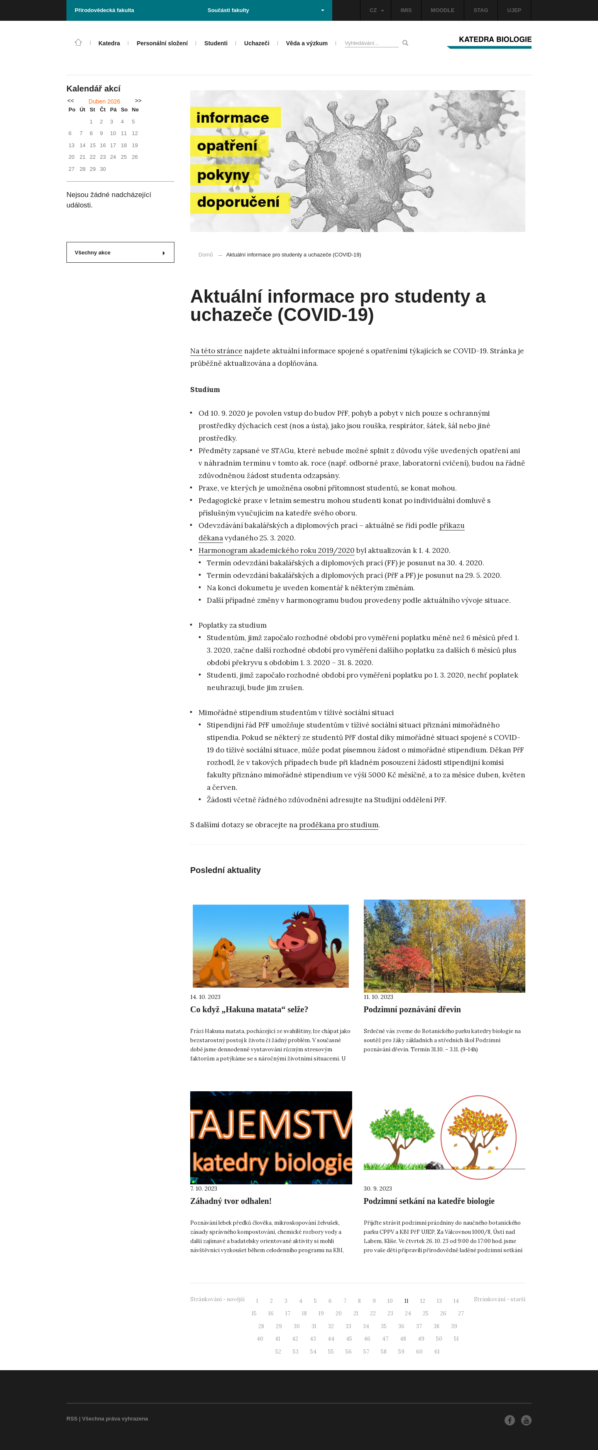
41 (277, 1338)
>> (138, 100)
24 (408, 1313)
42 (295, 1338)
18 (304, 1313)
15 (254, 1313)
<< (70, 100)
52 (278, 1351)
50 (439, 1338)
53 (296, 1351)
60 (419, 1351)
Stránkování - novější (217, 1299)
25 (426, 1313)
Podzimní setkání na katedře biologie (429, 1201)
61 (437, 1351)
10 (390, 1301)
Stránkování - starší (499, 1299)
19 (321, 1313)
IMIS (406, 10)
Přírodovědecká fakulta (104, 10)
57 (366, 1351)
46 (367, 1338)
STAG (480, 10)
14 (456, 1301)
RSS (72, 1418)
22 (373, 1313)
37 (419, 1326)
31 (313, 1326)
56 (349, 1351)
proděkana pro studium (338, 824)
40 (260, 1338)
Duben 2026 (104, 101)
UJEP (514, 10)
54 (313, 1351)
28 (261, 1326)
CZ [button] (377, 10)
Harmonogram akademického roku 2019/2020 (277, 550)
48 (403, 1338)
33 (348, 1326)
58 (384, 1351)
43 (313, 1338)
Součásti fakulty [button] (266, 10)
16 (271, 1313)
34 (366, 1326)
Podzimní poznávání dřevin (412, 1009)
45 (349, 1338)
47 (385, 1338)
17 (287, 1313)
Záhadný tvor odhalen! (231, 1201)
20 (339, 1313)
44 (331, 1338)
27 (461, 1313)
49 (421, 1338)
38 (436, 1326)
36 (401, 1326)
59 (401, 1351)
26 (443, 1313)
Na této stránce (216, 350)
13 (439, 1301)
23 (390, 1313)
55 (331, 1351)
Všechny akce (120, 252)
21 (355, 1313)
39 (454, 1326)
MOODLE (442, 10)
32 (331, 1326)
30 (297, 1326)
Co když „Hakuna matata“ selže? (249, 1009)
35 (384, 1326)
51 (456, 1338)
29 (279, 1326)
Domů (206, 255)
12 (422, 1301)
